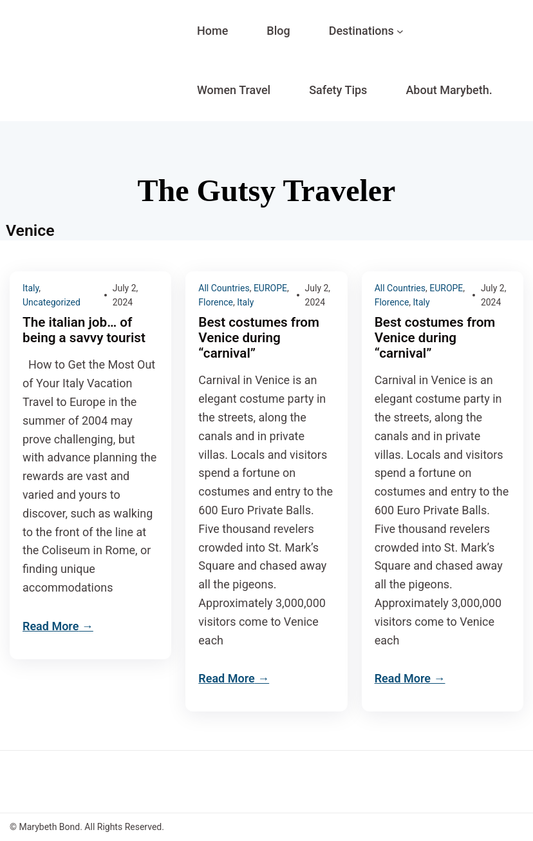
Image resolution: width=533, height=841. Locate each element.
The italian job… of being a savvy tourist (84, 329)
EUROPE (270, 288)
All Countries (223, 288)
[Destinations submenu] (400, 31)
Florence (215, 302)
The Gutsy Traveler (267, 190)
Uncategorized (51, 302)
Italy (31, 288)
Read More (51, 626)
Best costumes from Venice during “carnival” (258, 337)
